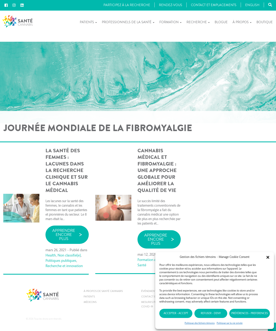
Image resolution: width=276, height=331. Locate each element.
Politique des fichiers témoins (200, 323)
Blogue (221, 22)
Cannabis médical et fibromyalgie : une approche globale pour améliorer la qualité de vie (157, 170)
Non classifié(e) (69, 256)
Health (50, 256)
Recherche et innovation (64, 266)
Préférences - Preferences (249, 313)
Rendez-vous (170, 5)
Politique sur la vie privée (230, 323)
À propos (242, 22)
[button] (268, 257)
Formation (170, 22)
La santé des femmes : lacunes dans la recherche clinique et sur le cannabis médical (66, 170)
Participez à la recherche (126, 5)
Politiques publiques (60, 261)
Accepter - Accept (176, 313)
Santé (141, 265)
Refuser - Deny (211, 313)
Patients (88, 22)
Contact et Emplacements (213, 5)
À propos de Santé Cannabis (103, 291)
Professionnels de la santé (128, 22)
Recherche (198, 22)
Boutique (264, 22)
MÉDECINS (90, 302)
